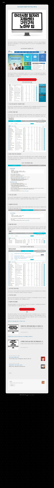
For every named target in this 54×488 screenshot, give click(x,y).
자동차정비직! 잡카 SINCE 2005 (15, 437)
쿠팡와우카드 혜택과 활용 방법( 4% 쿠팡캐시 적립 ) (16, 377)
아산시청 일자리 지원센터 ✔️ (27, 350)
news (4, 2)
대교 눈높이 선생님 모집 (14, 429)
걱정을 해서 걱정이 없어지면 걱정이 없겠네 (16, 455)
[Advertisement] (27, 168)
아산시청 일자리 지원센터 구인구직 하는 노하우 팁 (27, 6)
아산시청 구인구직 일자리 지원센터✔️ (27, 79)
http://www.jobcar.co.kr (13, 435)
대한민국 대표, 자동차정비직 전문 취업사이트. (17, 438)
